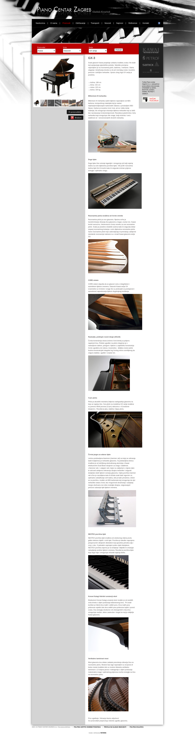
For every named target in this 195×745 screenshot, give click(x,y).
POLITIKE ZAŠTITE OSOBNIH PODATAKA (87, 727)
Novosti (108, 23)
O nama (53, 23)
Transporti (95, 23)
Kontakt (146, 23)
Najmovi (119, 23)
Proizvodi (66, 23)
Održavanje (80, 23)
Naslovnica (40, 23)
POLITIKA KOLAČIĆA (137, 727)
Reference (133, 23)
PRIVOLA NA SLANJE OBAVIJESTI (115, 727)
